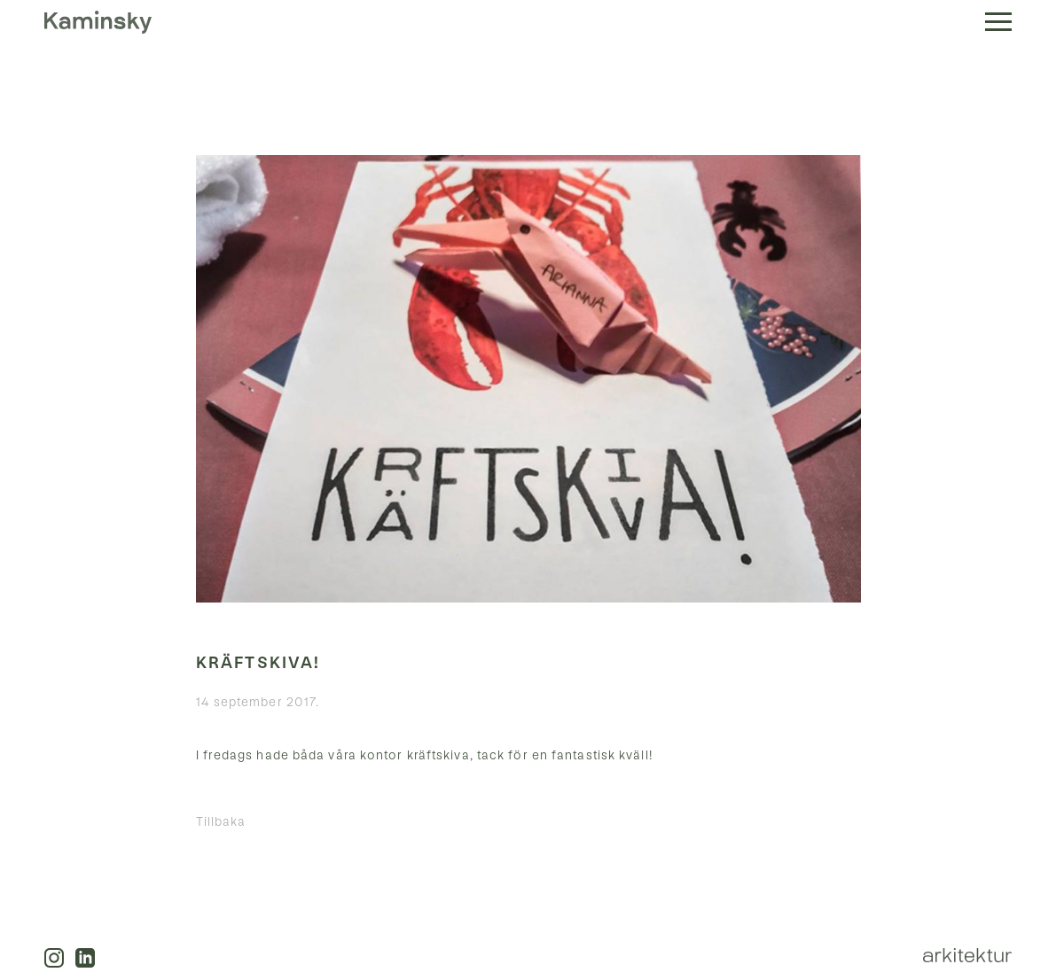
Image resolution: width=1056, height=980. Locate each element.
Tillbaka (221, 821)
